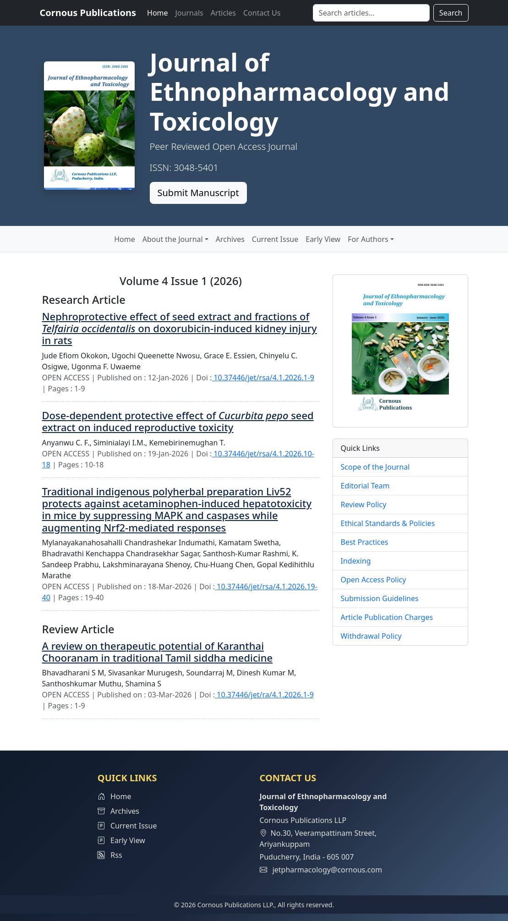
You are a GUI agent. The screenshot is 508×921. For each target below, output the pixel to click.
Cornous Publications (88, 12)
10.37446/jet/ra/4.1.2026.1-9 (264, 695)
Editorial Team (364, 486)
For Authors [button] (368, 239)
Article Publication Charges (386, 617)
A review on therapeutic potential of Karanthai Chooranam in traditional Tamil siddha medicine (157, 651)
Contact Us (261, 13)
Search (451, 13)
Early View (323, 239)
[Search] (371, 13)
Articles (223, 13)
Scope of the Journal (375, 467)
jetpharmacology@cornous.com (327, 870)
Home (157, 13)
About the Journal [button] (172, 239)
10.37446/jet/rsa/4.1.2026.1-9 (263, 378)
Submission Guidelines (379, 598)
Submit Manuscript (198, 192)
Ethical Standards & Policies (387, 523)
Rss (110, 855)
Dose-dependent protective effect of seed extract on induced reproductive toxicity (178, 421)
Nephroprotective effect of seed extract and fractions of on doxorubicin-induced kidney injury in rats (179, 328)
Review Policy (363, 504)
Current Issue (275, 239)
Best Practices (364, 542)
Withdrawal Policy (370, 636)
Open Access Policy (373, 580)
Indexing (355, 561)
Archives (230, 239)
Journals (189, 13)
